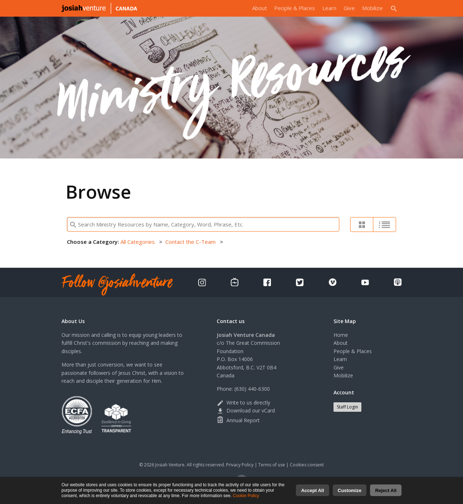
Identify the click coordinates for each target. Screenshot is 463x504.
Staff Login (347, 407)
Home (341, 334)
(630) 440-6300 (252, 388)
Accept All (312, 493)
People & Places (294, 8)
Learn (329, 8)
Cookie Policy (246, 498)
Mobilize (372, 8)
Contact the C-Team (190, 241)
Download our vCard (246, 410)
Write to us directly (243, 402)
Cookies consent (307, 465)
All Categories (137, 241)
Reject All (385, 493)
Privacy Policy (240, 465)
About (259, 8)
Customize (350, 493)
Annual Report (238, 420)
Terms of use (271, 465)
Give (349, 8)
